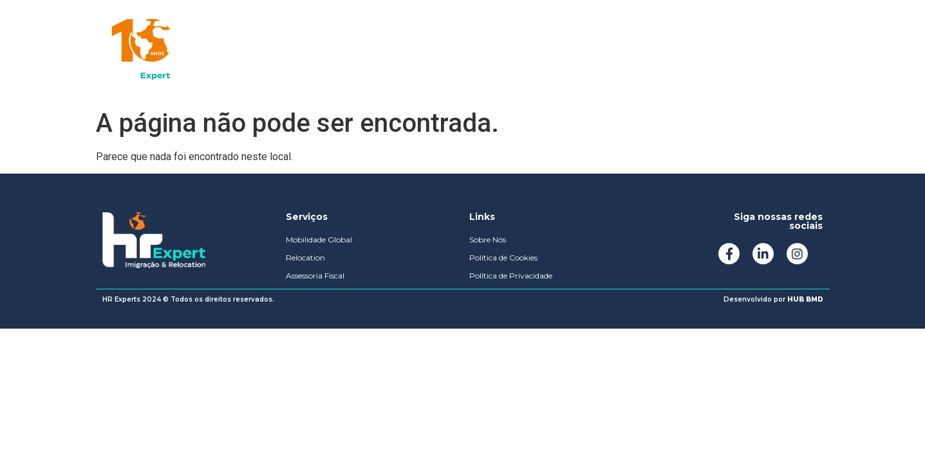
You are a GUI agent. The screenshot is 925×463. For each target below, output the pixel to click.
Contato (514, 51)
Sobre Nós (367, 51)
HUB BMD (805, 299)
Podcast (443, 51)
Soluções (287, 51)
